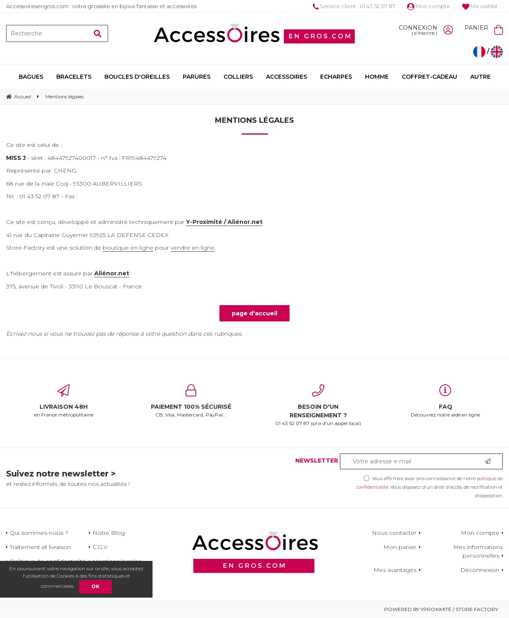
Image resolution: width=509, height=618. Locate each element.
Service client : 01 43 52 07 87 (354, 6)
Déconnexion (479, 570)
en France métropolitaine (63, 401)
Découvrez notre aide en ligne (445, 401)
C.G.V (100, 547)
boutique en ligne (128, 247)
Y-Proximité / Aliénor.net (224, 222)
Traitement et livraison (40, 547)
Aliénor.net (111, 273)
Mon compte (428, 6)
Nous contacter (394, 532)
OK (95, 586)
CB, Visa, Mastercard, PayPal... (191, 401)
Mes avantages (395, 570)
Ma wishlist (480, 6)
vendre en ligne (192, 247)
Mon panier (399, 547)
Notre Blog (109, 532)
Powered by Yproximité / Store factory (441, 609)
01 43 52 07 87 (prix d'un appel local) (318, 405)
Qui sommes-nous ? (39, 532)
